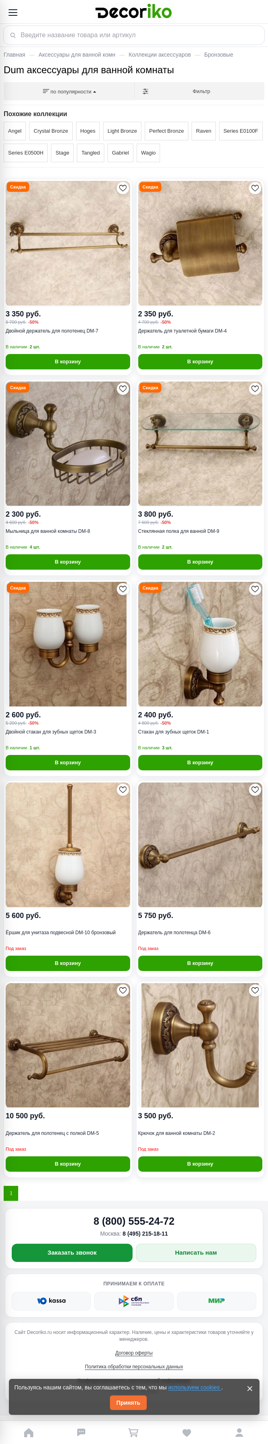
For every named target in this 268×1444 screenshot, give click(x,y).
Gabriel (120, 153)
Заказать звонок (72, 1252)
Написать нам (196, 1252)
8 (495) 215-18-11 (145, 1233)
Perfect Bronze (166, 131)
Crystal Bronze (51, 131)
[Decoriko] (134, 12)
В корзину (68, 361)
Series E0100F (241, 131)
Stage (62, 153)
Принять (128, 1402)
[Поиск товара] (134, 35)
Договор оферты (133, 1353)
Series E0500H (25, 153)
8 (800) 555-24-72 (133, 1221)
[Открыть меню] (12, 12)
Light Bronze (122, 131)
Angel (14, 131)
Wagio (148, 153)
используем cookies (194, 1387)
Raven (203, 131)
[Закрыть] (249, 1388)
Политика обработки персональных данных (134, 1367)
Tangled (90, 153)
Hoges (88, 131)
